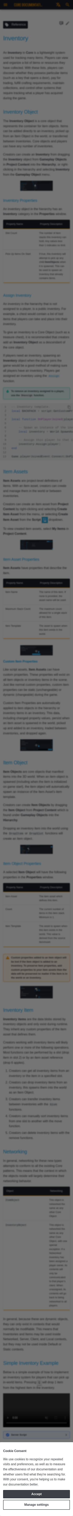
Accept (36, 1494)
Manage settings (36, 1504)
